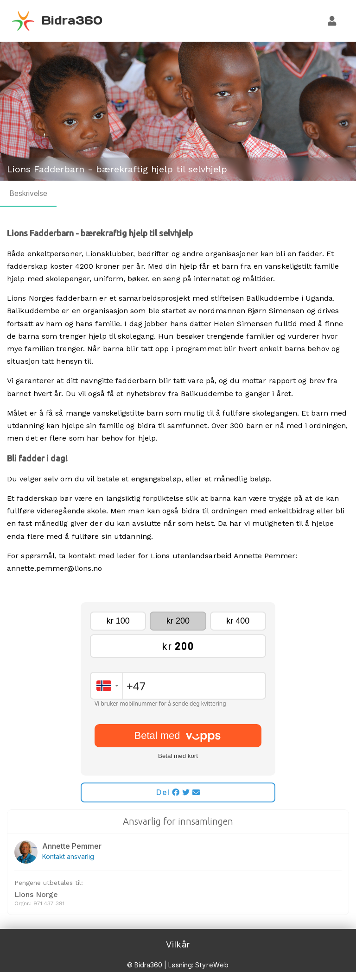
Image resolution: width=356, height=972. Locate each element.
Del (178, 792)
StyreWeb (212, 965)
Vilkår (178, 944)
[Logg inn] (332, 20)
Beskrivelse (28, 193)
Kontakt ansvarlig (68, 856)
